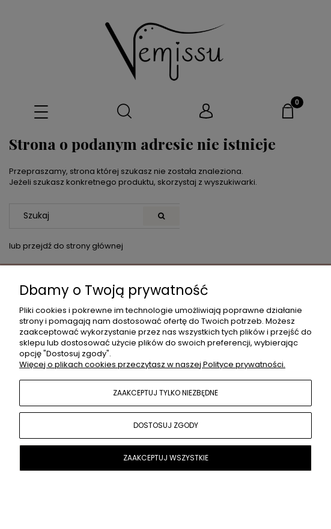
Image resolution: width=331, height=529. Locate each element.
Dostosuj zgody (165, 425)
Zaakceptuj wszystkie (165, 458)
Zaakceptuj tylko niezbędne (165, 393)
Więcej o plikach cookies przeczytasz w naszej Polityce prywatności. (152, 364)
